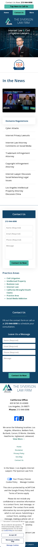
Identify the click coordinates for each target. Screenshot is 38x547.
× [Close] (23, 524)
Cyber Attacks (12, 128)
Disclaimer (19, 450)
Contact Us (19, 12)
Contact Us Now (19, 263)
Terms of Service (16, 493)
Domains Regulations (17, 121)
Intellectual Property (16, 281)
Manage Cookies (27, 482)
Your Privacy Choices (19, 479)
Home (6, 12)
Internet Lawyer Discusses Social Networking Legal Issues (18, 177)
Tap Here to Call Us (19, 6)
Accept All (12, 535)
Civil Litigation (13, 278)
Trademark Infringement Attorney (18, 155)
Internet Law (13, 287)
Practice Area (13, 295)
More (32, 12)
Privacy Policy (19, 453)
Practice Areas (11, 273)
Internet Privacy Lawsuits (18, 135)
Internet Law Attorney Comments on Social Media (18, 144)
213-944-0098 (23, 409)
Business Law (13, 284)
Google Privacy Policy (21, 490)
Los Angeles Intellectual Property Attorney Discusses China (17, 190)
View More (18, 439)
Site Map (19, 457)
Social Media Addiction (17, 298)
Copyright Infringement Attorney (17, 165)
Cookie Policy (11, 482)
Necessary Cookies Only (13, 540)
